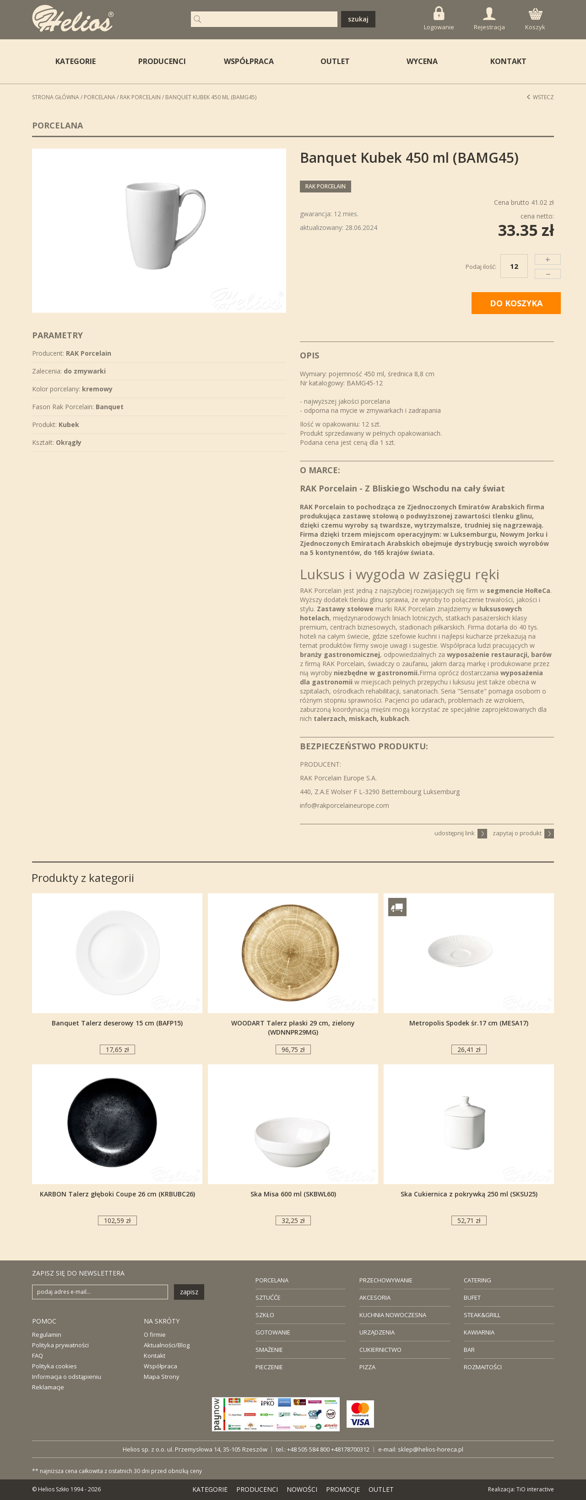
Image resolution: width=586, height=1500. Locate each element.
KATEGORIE (210, 1489)
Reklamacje (48, 1387)
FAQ (37, 1355)
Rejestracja (489, 19)
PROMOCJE (343, 1489)
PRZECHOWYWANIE (385, 1280)
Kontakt (154, 1355)
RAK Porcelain (140, 97)
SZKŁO (264, 1315)
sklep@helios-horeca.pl (430, 1449)
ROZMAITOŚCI (483, 1367)
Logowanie (439, 18)
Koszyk (535, 19)
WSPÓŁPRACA (249, 61)
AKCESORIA (375, 1297)
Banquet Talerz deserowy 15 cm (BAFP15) (117, 1023)
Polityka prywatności (60, 1345)
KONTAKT (508, 61)
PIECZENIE (269, 1367)
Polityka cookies (54, 1366)
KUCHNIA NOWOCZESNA (392, 1315)
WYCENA (422, 61)
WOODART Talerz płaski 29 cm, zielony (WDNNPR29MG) (293, 1027)
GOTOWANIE (272, 1332)
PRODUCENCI (162, 61)
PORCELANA (271, 1280)
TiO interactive (535, 1489)
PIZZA (367, 1367)
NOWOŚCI (302, 1489)
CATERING (477, 1280)
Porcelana (99, 97)
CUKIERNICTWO (380, 1349)
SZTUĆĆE (268, 1297)
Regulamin (46, 1334)
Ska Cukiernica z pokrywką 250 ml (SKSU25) (469, 1194)
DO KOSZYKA (516, 303)
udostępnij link (460, 833)
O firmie (155, 1334)
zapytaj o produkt (523, 833)
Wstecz (540, 97)
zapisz (189, 1291)
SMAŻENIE (269, 1349)
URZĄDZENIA (377, 1332)
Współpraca (160, 1366)
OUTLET (335, 61)
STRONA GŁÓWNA (55, 97)
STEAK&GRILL (482, 1315)
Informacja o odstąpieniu (66, 1376)
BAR (469, 1349)
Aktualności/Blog (167, 1345)
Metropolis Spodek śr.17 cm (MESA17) (468, 1023)
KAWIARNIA (479, 1332)
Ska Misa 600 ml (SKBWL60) (293, 1194)
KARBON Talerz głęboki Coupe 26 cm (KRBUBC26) (117, 1194)
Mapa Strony (161, 1376)
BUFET (472, 1297)
